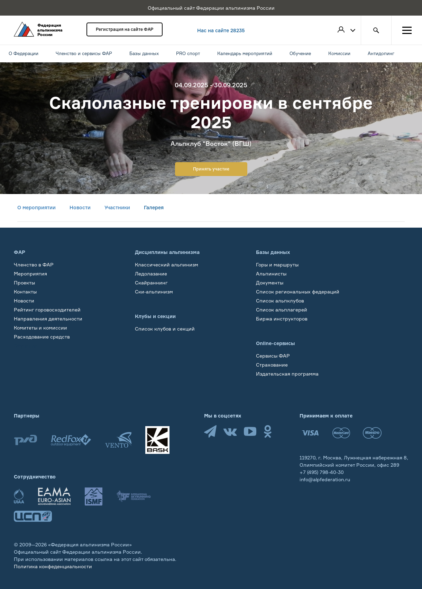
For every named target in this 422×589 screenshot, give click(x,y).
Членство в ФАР (34, 264)
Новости (80, 207)
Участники (117, 207)
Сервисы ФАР (273, 356)
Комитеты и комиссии (40, 328)
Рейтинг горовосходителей (47, 310)
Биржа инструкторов (282, 319)
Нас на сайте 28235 (221, 30)
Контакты (25, 291)
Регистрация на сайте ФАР (124, 29)
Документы (269, 282)
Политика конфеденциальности (53, 566)
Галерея (154, 207)
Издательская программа (287, 374)
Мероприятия (30, 273)
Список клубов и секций (165, 329)
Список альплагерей (281, 310)
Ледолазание (151, 273)
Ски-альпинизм (154, 291)
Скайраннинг (151, 282)
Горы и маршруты (277, 264)
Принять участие (211, 169)
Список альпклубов (280, 301)
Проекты (24, 282)
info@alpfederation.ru (325, 479)
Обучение (26, 346)
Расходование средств (42, 337)
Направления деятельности (48, 319)
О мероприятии (36, 207)
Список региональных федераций (297, 291)
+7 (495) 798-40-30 (322, 472)
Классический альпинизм (166, 264)
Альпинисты (271, 273)
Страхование (272, 365)
